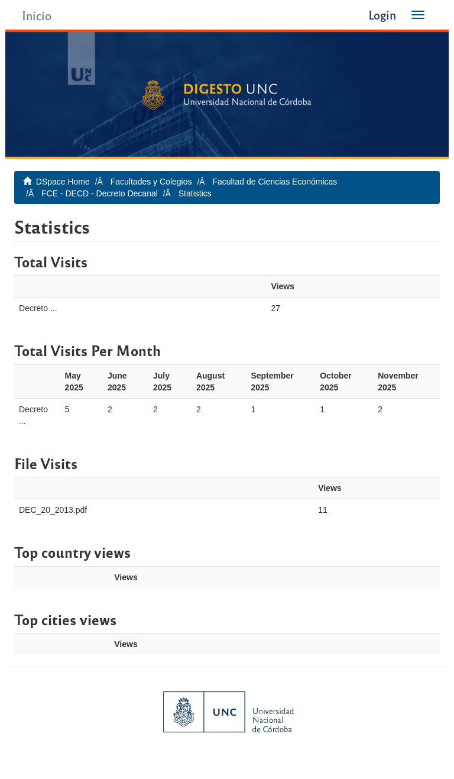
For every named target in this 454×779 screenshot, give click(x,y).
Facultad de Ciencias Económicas (274, 181)
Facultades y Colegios (151, 181)
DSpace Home (63, 181)
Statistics (195, 193)
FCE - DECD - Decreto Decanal (99, 193)
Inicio (36, 15)
